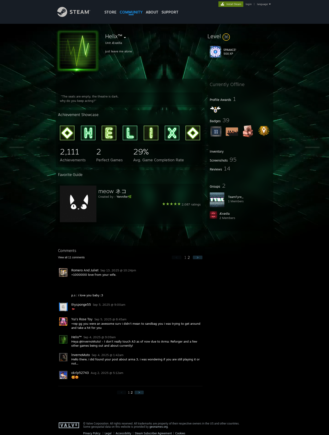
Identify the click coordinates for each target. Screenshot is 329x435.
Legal (108, 433)
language (262, 4)
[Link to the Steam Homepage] (77, 16)
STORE (110, 12)
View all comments (71, 257)
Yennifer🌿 (124, 196)
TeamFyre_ (236, 197)
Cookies (180, 433)
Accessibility (123, 433)
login (249, 4)
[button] (240, 36)
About (152, 12)
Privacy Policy (92, 433)
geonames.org (158, 426)
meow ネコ (112, 191)
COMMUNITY (131, 12)
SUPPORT (170, 12)
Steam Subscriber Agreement (153, 433)
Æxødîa (224, 213)
